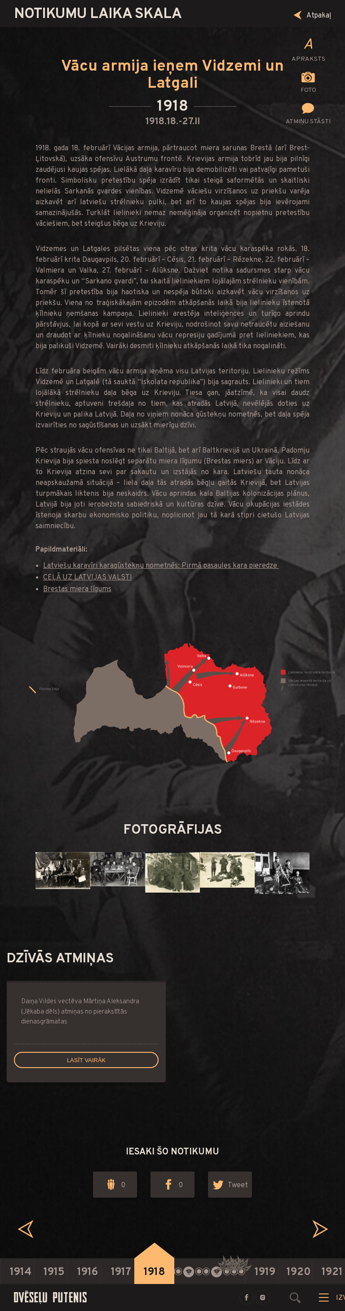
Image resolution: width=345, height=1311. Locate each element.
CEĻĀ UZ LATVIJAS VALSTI (87, 577)
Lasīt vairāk (86, 1060)
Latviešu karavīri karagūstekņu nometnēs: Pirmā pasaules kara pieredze (161, 565)
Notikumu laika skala (97, 14)
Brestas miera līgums (77, 589)
